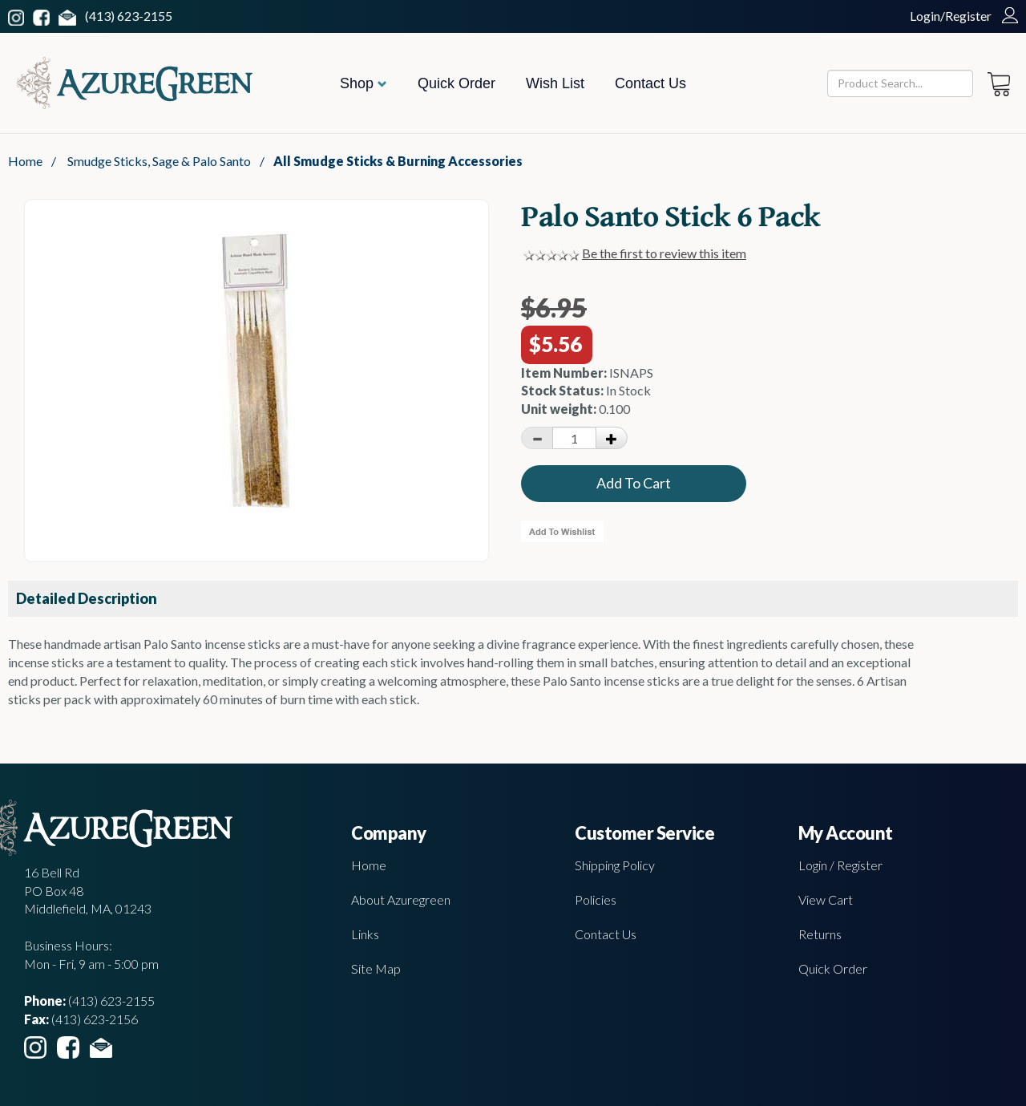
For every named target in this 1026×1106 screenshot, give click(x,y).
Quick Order (456, 83)
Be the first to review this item (664, 253)
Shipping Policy (615, 865)
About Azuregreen (400, 899)
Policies (595, 899)
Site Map (376, 968)
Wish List (555, 83)
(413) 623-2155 (128, 15)
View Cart (825, 899)
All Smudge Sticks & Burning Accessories (398, 160)
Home (25, 160)
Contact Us (650, 83)
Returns (820, 934)
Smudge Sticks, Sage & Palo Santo (159, 160)
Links (365, 934)
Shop (363, 83)
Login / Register (840, 865)
